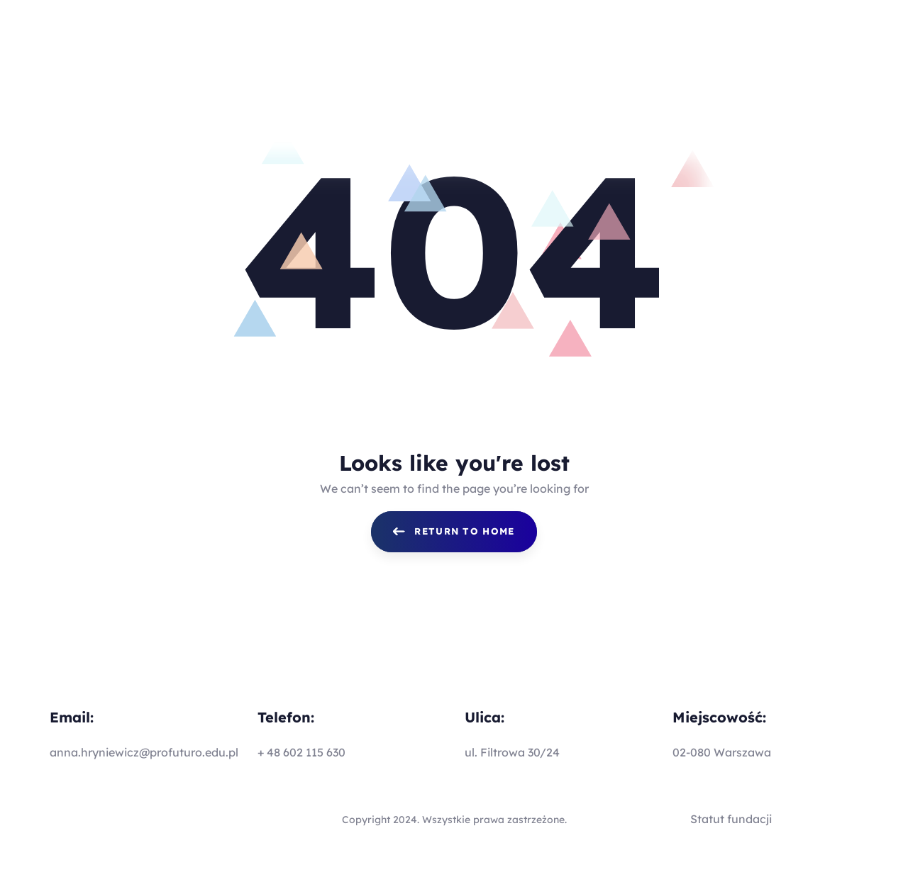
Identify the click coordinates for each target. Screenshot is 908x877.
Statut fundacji (731, 819)
